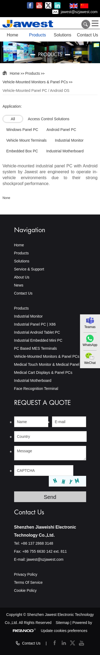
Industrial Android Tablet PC (37, 332)
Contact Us (87, 35)
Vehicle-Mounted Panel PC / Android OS (35, 90)
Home (12, 35)
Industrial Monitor (28, 316)
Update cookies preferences (64, 630)
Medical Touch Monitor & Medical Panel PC (50, 364)
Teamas (89, 327)
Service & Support (29, 269)
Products (37, 35)
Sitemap (62, 622)
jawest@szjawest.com (79, 12)
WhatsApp (90, 345)
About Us (22, 277)
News (18, 285)
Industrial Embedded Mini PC (38, 340)
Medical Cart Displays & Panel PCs (43, 372)
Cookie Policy (25, 590)
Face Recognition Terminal (36, 388)
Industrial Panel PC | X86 (35, 324)
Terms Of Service (28, 582)
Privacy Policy (25, 574)
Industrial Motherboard (32, 380)
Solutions (62, 35)
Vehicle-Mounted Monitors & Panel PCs (35, 82)
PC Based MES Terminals (35, 348)
